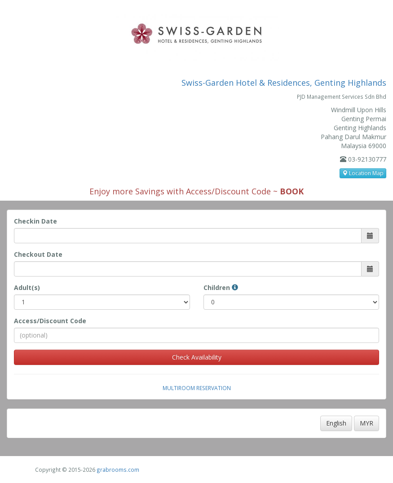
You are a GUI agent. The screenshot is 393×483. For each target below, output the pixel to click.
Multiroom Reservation (197, 387)
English (336, 423)
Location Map (363, 173)
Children (220, 287)
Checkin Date (35, 221)
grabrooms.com (118, 469)
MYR (366, 423)
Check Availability (196, 357)
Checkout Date (38, 254)
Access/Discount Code (50, 320)
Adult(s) (27, 287)
